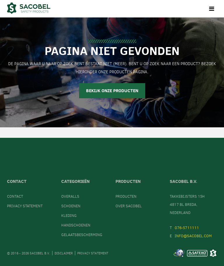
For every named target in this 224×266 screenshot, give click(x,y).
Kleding (69, 215)
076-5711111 (187, 227)
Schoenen (70, 205)
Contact (15, 196)
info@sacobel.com (193, 235)
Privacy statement (25, 205)
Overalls (70, 196)
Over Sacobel (129, 205)
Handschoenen (75, 225)
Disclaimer (64, 253)
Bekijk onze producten (112, 91)
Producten (126, 196)
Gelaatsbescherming (81, 234)
